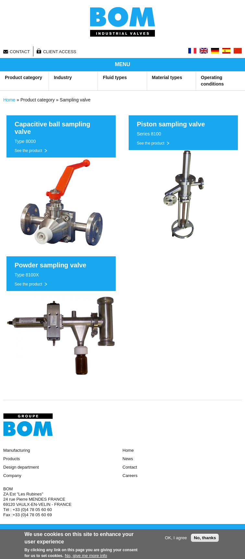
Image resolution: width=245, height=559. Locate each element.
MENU (122, 64)
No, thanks (205, 538)
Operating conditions (212, 81)
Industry (63, 77)
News (127, 458)
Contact (20, 51)
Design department (21, 467)
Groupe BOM (28, 425)
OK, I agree (176, 538)
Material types (167, 77)
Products (11, 458)
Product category (23, 77)
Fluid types (115, 77)
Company (12, 475)
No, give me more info (86, 555)
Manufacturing (16, 450)
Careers (129, 475)
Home (9, 99)
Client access (59, 51)
